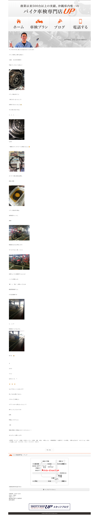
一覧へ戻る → (49, 449)
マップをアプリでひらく (49, 489)
